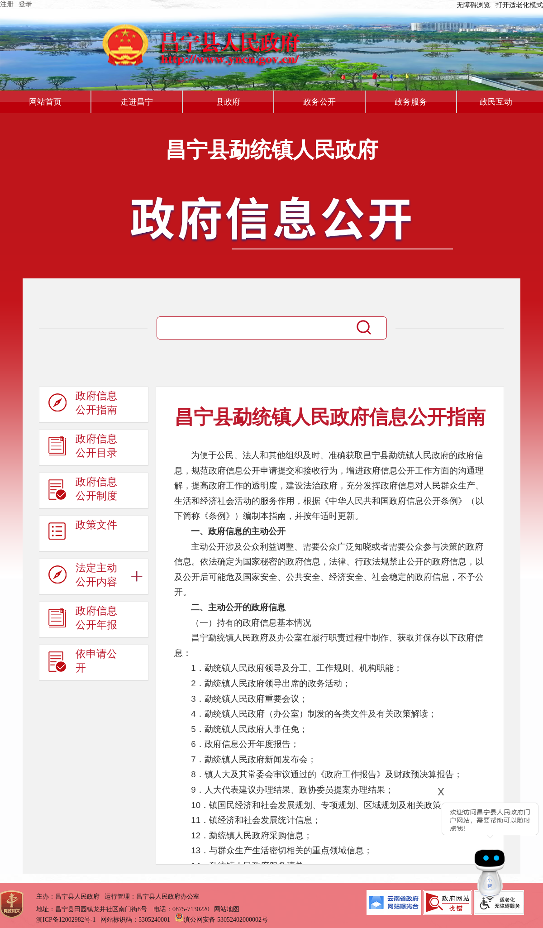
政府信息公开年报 (82, 620)
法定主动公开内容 (82, 577)
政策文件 (82, 534)
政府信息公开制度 (82, 491)
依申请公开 (82, 663)
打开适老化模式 (519, 5)
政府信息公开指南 (82, 405)
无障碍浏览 (474, 5)
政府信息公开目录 (82, 448)
